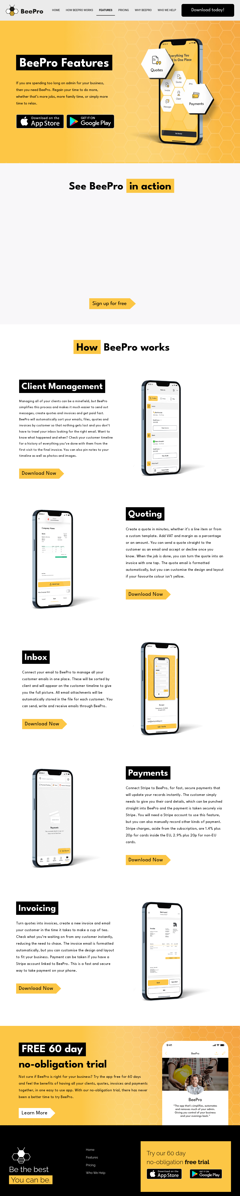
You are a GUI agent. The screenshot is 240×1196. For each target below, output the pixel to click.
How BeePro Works (79, 10)
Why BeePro (143, 10)
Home (56, 10)
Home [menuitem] (90, 1150)
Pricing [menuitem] (90, 1165)
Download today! (207, 10)
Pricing (123, 10)
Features (105, 10)
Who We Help (167, 10)
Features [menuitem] (92, 1157)
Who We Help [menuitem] (95, 1173)
